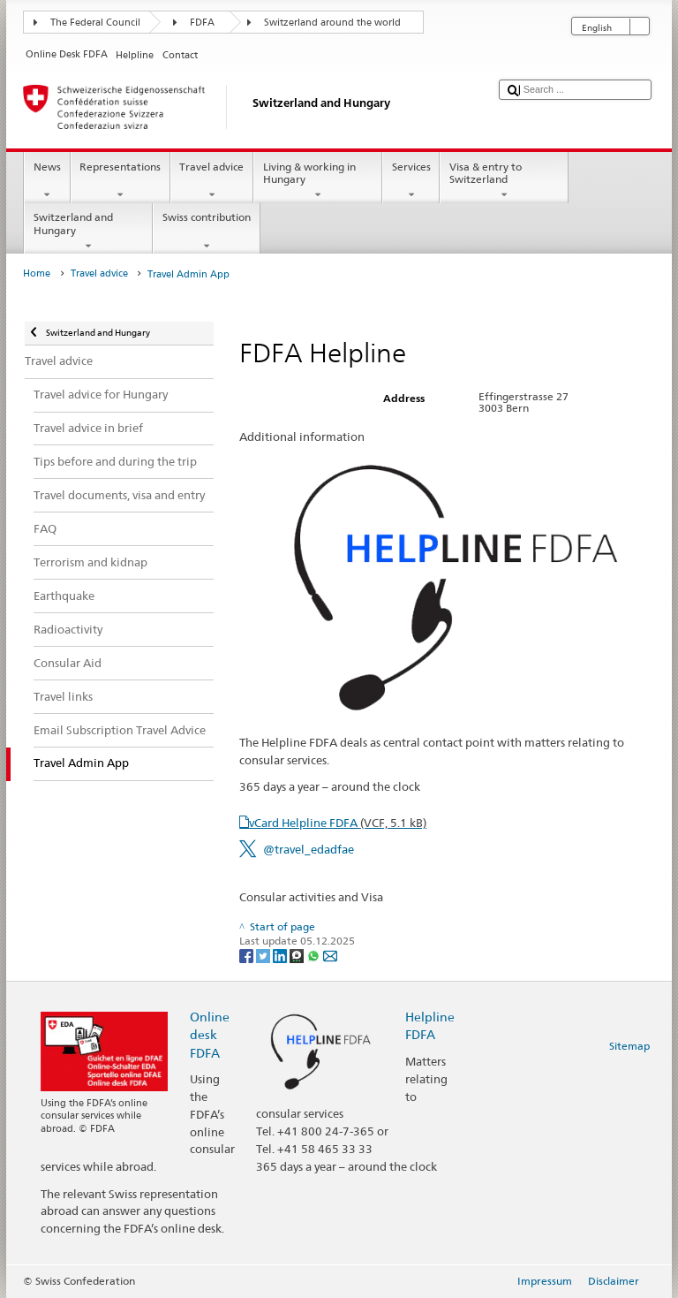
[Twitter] (264, 954)
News (47, 181)
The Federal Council (95, 22)
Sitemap (629, 1045)
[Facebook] (247, 954)
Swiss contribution (206, 231)
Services (411, 181)
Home (36, 273)
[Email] (330, 954)
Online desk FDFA (210, 1034)
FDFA (202, 22)
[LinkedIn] (281, 954)
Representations (121, 181)
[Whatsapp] (314, 954)
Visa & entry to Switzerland (504, 181)
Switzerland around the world (332, 22)
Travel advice (211, 181)
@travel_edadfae (308, 849)
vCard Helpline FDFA (337, 823)
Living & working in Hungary (317, 181)
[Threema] (298, 954)
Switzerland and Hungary (88, 231)
